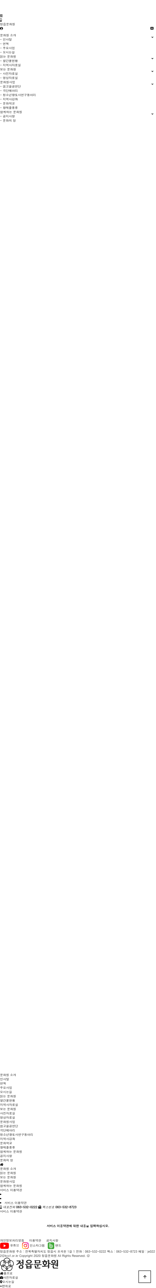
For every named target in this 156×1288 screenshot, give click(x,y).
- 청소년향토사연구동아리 (18, 95)
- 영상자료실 (9, 77)
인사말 (4, 1079)
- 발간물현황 (9, 60)
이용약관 (35, 1240)
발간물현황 (7, 1100)
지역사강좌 (7, 1139)
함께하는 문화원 (11, 1151)
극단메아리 (7, 1130)
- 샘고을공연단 (10, 86)
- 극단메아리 (9, 90)
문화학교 (6, 1143)
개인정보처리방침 (12, 1240)
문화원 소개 (8, 1075)
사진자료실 (7, 1113)
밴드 (54, 1245)
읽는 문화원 (8, 1096)
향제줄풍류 (7, 1147)
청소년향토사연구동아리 (16, 1134)
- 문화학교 (7, 103)
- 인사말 (6, 39)
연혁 (3, 1083)
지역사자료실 (9, 1104)
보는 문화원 (8, 1109)
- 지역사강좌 (9, 99)
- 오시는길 (7, 52)
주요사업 (6, 1087)
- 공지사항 (7, 116)
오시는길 (6, 1092)
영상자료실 (7, 1117)
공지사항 (6, 1156)
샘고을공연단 (9, 1126)
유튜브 (9, 1245)
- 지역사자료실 (10, 65)
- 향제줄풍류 (9, 107)
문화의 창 (6, 1160)
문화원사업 (7, 1121)
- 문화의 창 (8, 120)
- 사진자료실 (9, 73)
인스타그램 (33, 1245)
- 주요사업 (7, 48)
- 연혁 (4, 43)
